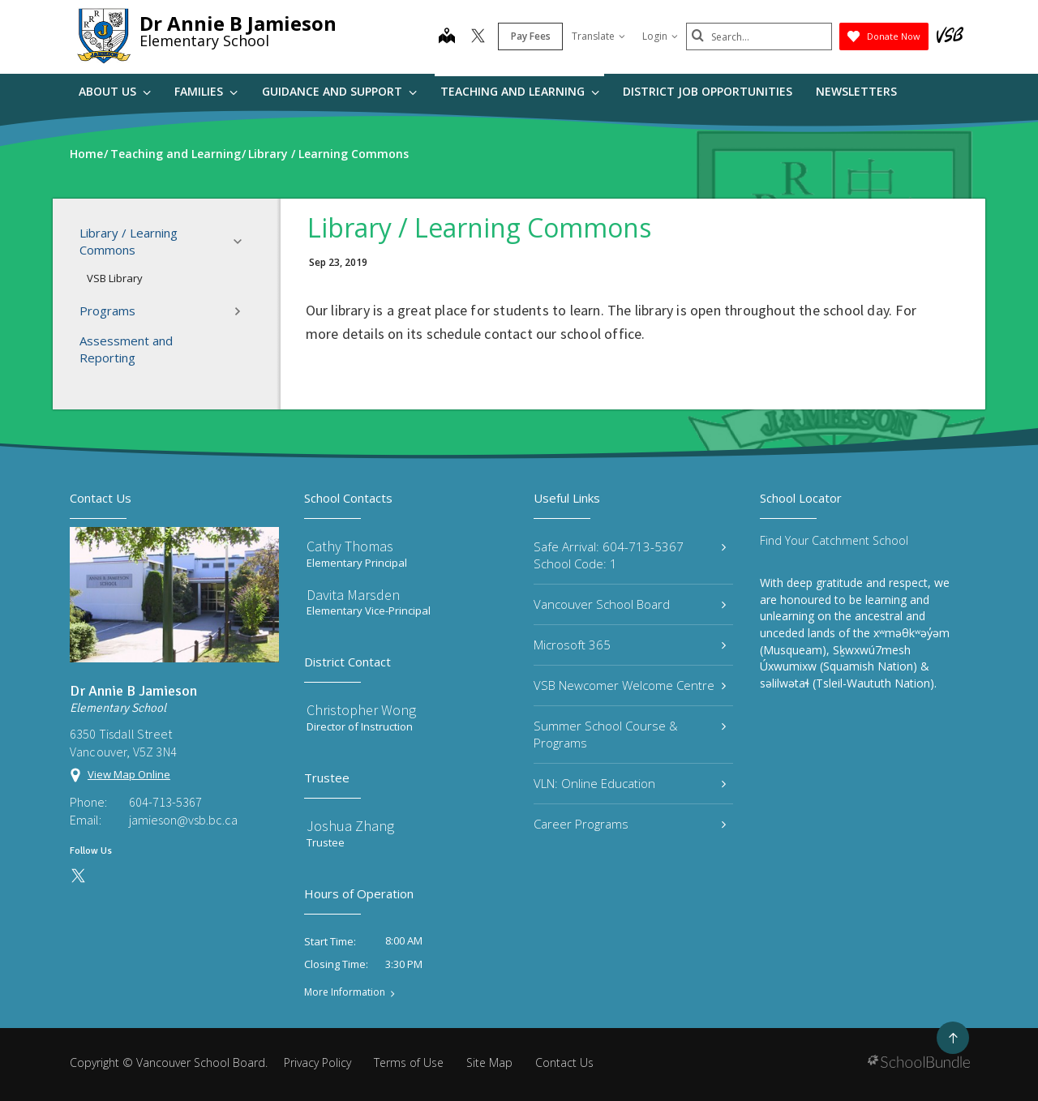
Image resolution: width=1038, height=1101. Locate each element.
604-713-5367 (165, 802)
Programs (165, 311)
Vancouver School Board (630, 604)
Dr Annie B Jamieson (238, 23)
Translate (598, 36)
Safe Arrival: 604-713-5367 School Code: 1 (630, 555)
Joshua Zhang (350, 825)
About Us (115, 91)
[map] (447, 37)
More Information (344, 992)
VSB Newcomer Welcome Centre (630, 685)
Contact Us (564, 1062)
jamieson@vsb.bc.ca (183, 820)
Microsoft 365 (630, 644)
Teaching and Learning (519, 91)
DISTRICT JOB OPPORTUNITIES (707, 91)
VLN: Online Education (630, 783)
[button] (242, 242)
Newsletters (856, 91)
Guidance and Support (339, 91)
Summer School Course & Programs (630, 734)
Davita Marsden (353, 594)
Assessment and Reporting (126, 349)
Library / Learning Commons (165, 241)
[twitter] (478, 37)
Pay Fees (531, 36)
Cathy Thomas (350, 546)
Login (660, 36)
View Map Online (129, 774)
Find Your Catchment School (834, 540)
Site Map (489, 1062)
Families (206, 91)
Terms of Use (409, 1062)
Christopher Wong (361, 709)
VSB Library (115, 278)
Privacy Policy (317, 1062)
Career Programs (630, 824)
